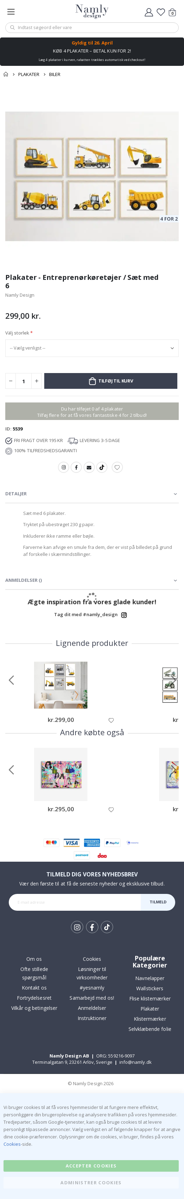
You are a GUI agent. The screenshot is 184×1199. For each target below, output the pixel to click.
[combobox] (92, 27)
